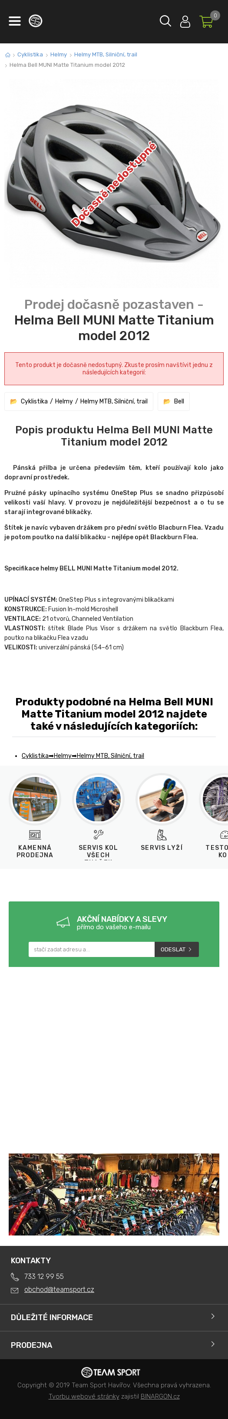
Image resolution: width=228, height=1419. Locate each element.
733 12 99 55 (44, 1276)
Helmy (58, 54)
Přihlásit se (185, 20)
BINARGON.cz (160, 1396)
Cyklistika (30, 54)
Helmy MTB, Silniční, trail (105, 54)
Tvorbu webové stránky (84, 1396)
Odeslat (173, 949)
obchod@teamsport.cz (59, 1289)
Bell (179, 401)
